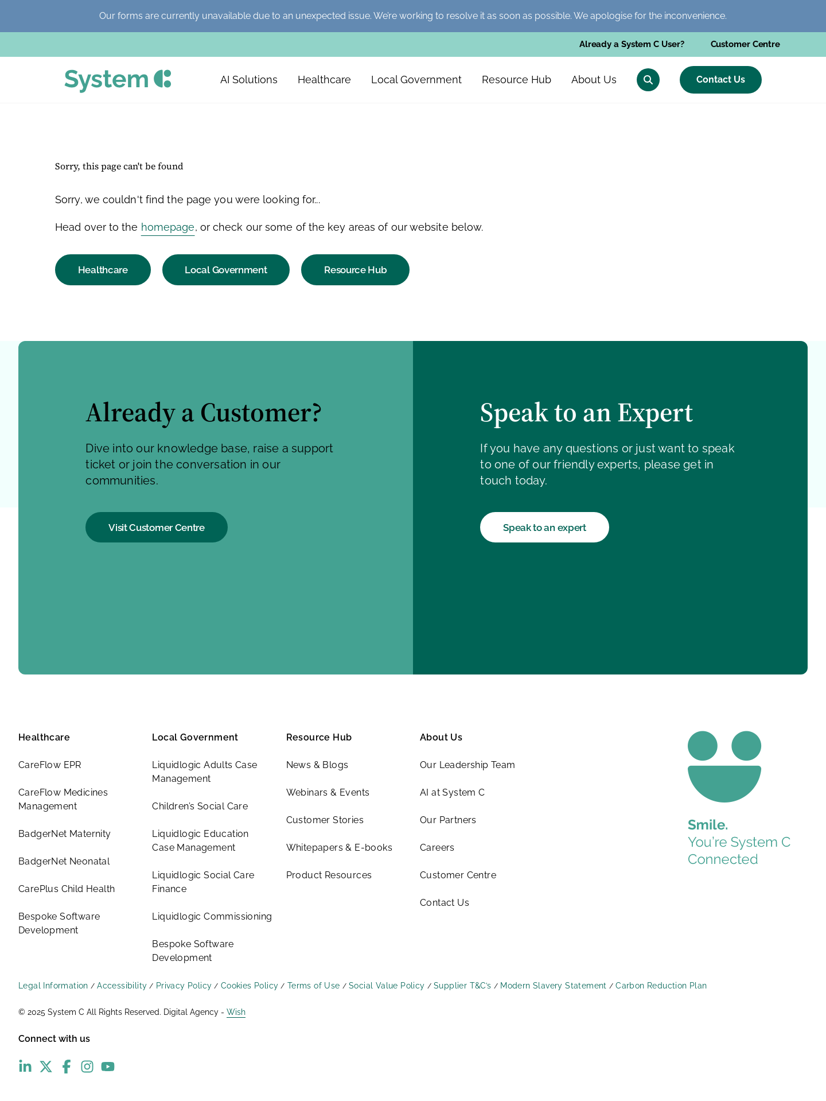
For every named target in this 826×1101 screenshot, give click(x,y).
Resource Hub (355, 270)
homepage (168, 227)
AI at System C (452, 792)
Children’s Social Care (200, 806)
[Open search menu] (648, 79)
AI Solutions (249, 79)
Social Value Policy (387, 985)
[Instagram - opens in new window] (87, 1066)
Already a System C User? (631, 44)
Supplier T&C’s (463, 985)
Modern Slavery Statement (553, 985)
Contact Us (720, 79)
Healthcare (103, 270)
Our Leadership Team (468, 764)
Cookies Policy (250, 985)
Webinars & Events (328, 792)
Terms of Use (313, 985)
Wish (236, 1012)
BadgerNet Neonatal (64, 861)
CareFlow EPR (49, 764)
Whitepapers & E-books (339, 847)
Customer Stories (325, 820)
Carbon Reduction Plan (661, 985)
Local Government (226, 270)
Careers (437, 847)
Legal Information (53, 985)
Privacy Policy (184, 985)
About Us (441, 737)
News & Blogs (317, 764)
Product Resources (329, 875)
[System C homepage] (118, 81)
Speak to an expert (544, 527)
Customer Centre (746, 44)
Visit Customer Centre (156, 527)
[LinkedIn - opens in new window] (25, 1066)
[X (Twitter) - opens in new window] (46, 1066)
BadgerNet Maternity (64, 833)
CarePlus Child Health (66, 888)
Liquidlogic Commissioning (212, 916)
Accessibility (122, 985)
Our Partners (448, 820)
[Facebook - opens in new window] (66, 1066)
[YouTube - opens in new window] (108, 1066)
